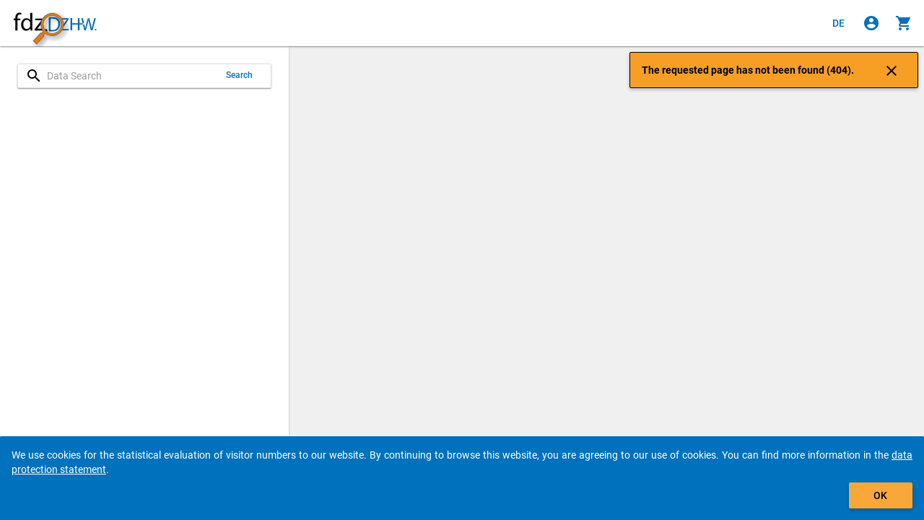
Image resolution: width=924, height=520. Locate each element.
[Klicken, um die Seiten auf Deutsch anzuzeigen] (838, 23)
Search (239, 75)
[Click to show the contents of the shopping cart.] (903, 23)
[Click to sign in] (871, 23)
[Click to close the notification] (891, 70)
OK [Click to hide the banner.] (880, 495)
